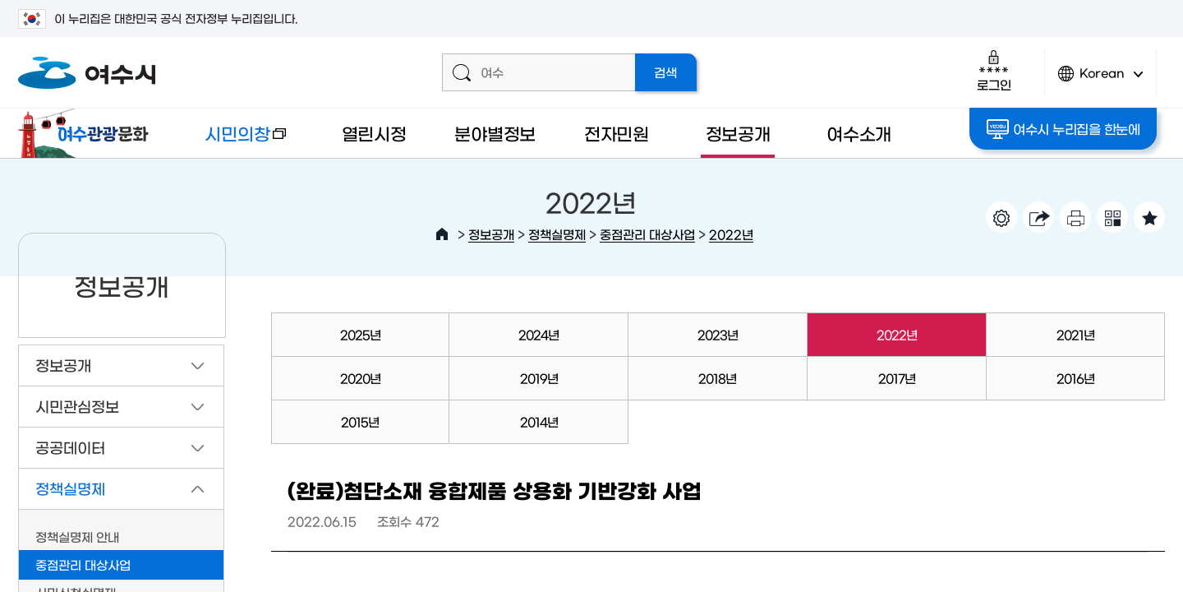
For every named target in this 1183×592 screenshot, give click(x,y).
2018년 (717, 378)
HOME (442, 234)
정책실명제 (557, 234)
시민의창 (232, 141)
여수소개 (858, 132)
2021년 (1075, 334)
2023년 (717, 334)
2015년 (360, 421)
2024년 (538, 334)
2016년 (1075, 378)
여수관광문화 (88, 133)
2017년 (896, 378)
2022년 (731, 234)
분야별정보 (495, 132)
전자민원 (616, 132)
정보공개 (738, 132)
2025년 (360, 334)
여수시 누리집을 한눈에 (1063, 129)
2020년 (360, 378)
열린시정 (374, 132)
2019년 (539, 378)
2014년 (539, 421)
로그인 (993, 70)
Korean (1101, 80)
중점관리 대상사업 (647, 234)
